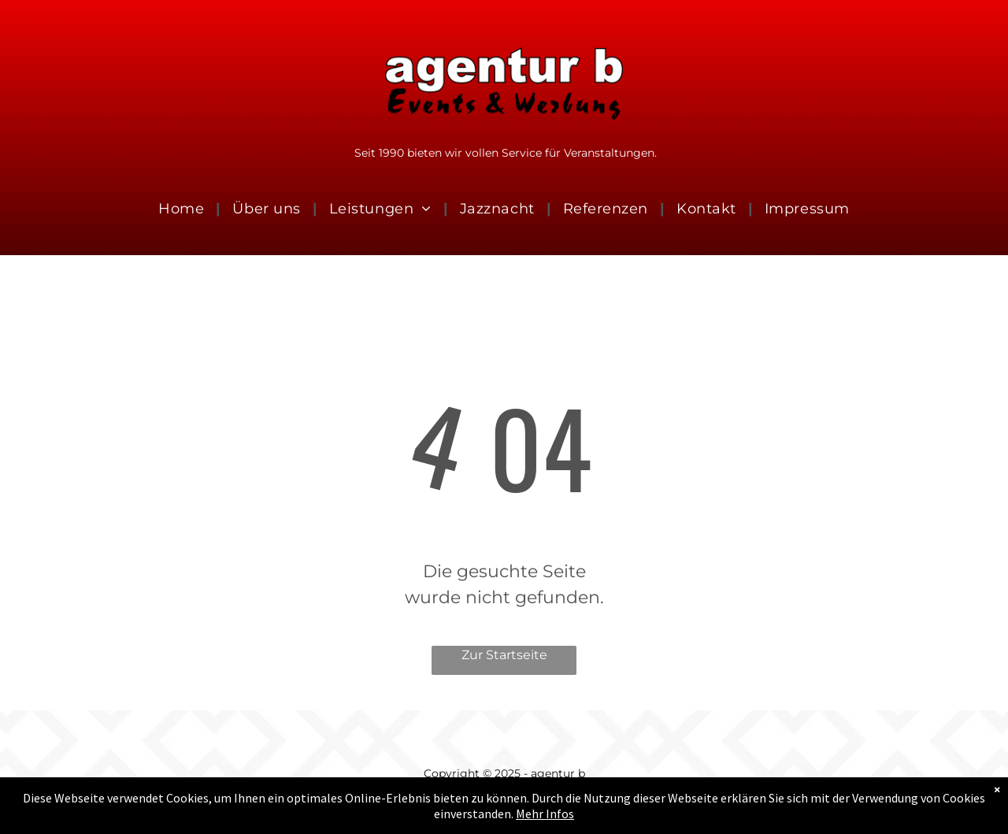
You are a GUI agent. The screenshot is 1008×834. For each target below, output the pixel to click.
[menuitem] (183, 209)
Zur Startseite (504, 654)
